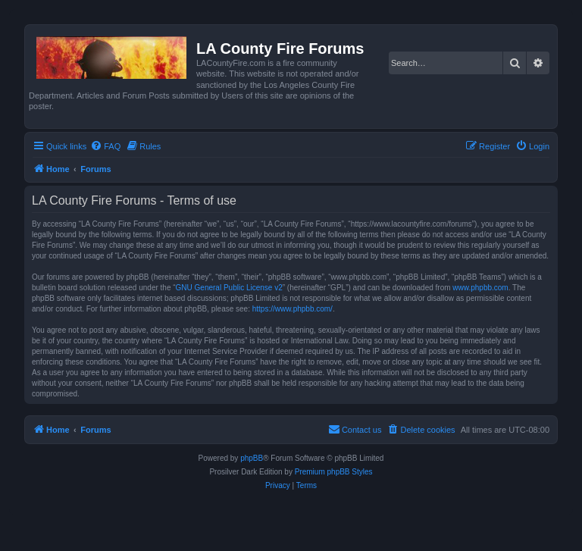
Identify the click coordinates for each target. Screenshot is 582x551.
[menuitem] (105, 146)
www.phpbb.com (480, 287)
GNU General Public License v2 (229, 287)
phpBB (251, 458)
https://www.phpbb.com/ (292, 309)
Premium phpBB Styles (334, 472)
